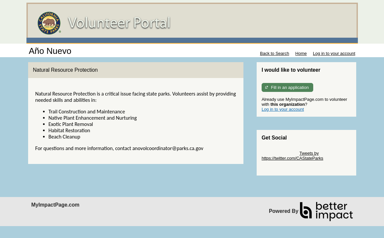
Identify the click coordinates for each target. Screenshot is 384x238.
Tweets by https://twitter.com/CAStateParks (292, 156)
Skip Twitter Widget (280, 153)
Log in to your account (334, 53)
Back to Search (274, 53)
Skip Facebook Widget (283, 168)
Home (301, 53)
